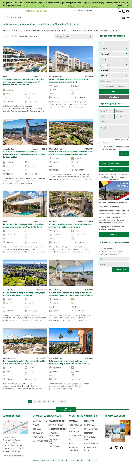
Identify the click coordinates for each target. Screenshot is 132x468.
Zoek (114, 92)
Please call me (108, 143)
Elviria (72, 443)
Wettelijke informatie (59, 460)
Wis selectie (114, 97)
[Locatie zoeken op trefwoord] (114, 86)
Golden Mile (75, 435)
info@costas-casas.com (13, 455)
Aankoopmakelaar (42, 441)
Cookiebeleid (91, 460)
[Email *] (114, 122)
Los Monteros (91, 443)
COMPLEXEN (38, 437)
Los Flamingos (91, 429)
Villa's (36, 425)
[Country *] (106, 116)
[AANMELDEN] (120, 270)
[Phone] (121, 116)
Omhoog (66, 409)
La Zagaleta (90, 425)
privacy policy (115, 149)
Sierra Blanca (76, 439)
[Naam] (114, 259)
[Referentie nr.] (114, 81)
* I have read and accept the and (115, 148)
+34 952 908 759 (13, 17)
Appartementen (40, 421)
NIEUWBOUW (54, 439)
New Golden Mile (90, 438)
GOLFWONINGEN (56, 425)
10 (61, 402)
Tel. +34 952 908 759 (11, 451)
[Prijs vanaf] (114, 54)
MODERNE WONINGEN (54, 434)
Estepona (88, 433)
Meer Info (114, 234)
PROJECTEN (38, 433)
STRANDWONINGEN (57, 421)
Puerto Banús (75, 425)
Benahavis (89, 421)
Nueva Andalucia (74, 430)
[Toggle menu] (121, 18)
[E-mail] (114, 264)
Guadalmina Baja (90, 449)
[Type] (114, 43)
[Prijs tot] (114, 59)
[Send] (124, 153)
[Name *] (106, 111)
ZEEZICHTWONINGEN (57, 429)
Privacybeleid (77, 460)
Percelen (37, 429)
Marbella (73, 421)
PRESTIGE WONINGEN (54, 445)
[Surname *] (121, 111)
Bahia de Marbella (73, 449)
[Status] (114, 75)
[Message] (114, 131)
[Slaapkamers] (114, 64)
